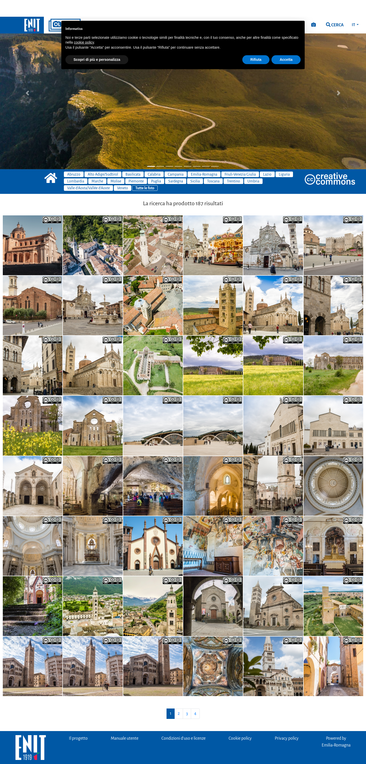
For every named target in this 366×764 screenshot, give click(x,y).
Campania (176, 158)
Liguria (284, 158)
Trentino (233, 164)
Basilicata (132, 158)
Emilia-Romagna (204, 158)
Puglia (156, 164)
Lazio (267, 158)
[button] (27, 76)
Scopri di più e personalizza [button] (97, 43)
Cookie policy (240, 721)
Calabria (154, 158)
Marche (97, 164)
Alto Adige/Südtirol (103, 158)
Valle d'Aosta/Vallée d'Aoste (88, 171)
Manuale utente (124, 721)
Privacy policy (287, 721)
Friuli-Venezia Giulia (240, 158)
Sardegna (175, 164)
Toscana (213, 164)
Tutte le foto (144, 171)
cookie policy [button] (84, 26)
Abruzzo (73, 158)
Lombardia (75, 164)
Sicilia (195, 164)
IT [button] (354, 8)
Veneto (122, 171)
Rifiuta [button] (256, 43)
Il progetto (78, 721)
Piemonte (136, 164)
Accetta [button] (286, 43)
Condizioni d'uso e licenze (183, 721)
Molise (116, 164)
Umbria (253, 164)
